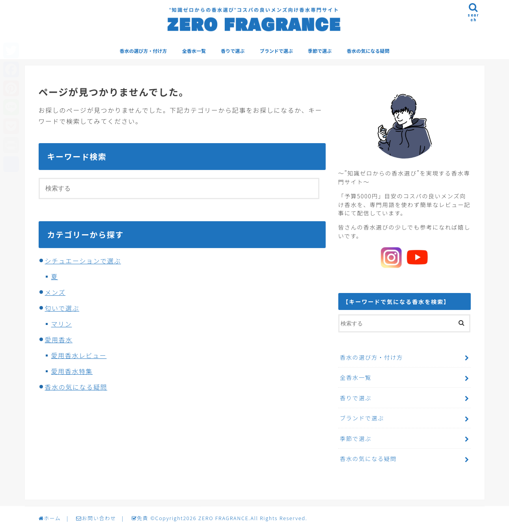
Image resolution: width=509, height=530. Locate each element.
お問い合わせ (96, 518)
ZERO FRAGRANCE (223, 518)
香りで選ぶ (232, 51)
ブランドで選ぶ (276, 51)
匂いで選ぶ (62, 308)
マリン (61, 324)
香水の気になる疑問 (368, 51)
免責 (139, 518)
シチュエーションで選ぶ (83, 261)
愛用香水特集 (72, 371)
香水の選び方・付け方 (143, 51)
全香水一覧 (194, 51)
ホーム (50, 518)
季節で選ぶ (320, 51)
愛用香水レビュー (79, 355)
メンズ (55, 292)
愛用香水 (59, 340)
